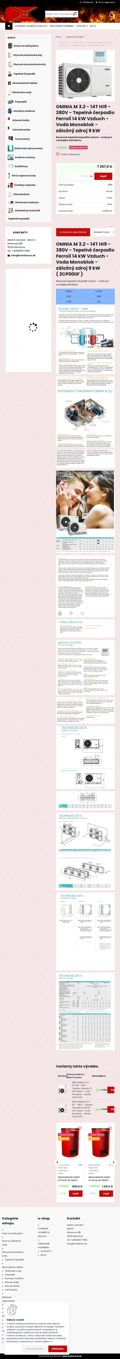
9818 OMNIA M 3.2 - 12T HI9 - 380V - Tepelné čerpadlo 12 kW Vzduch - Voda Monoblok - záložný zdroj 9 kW (82, 1090)
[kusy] (81, 176)
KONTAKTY (82, 26)
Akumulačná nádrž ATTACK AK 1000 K (99, 1179)
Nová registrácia (106, 2)
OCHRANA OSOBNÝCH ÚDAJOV (31, 26)
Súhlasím (58, 1348)
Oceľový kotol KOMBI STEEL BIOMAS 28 (34, 283)
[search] (74, 13)
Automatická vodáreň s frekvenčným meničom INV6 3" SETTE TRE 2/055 (36, 359)
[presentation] (58, 1162)
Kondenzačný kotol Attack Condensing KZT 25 (36, 324)
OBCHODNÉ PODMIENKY (62, 26)
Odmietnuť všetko (34, 1348)
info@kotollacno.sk (23, 255)
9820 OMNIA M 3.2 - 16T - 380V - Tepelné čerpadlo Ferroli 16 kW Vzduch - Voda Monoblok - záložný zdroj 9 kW (82, 1109)
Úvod (58, 36)
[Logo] (25, 14)
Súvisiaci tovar (105, 232)
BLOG (93, 26)
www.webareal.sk (72, 1356)
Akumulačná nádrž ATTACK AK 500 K (69, 1179)
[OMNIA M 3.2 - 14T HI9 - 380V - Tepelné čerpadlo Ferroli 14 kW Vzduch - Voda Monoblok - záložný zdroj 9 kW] (85, 75)
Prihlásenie (88, 2)
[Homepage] (8, 26)
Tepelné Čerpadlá (74, 36)
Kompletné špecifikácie (73, 232)
